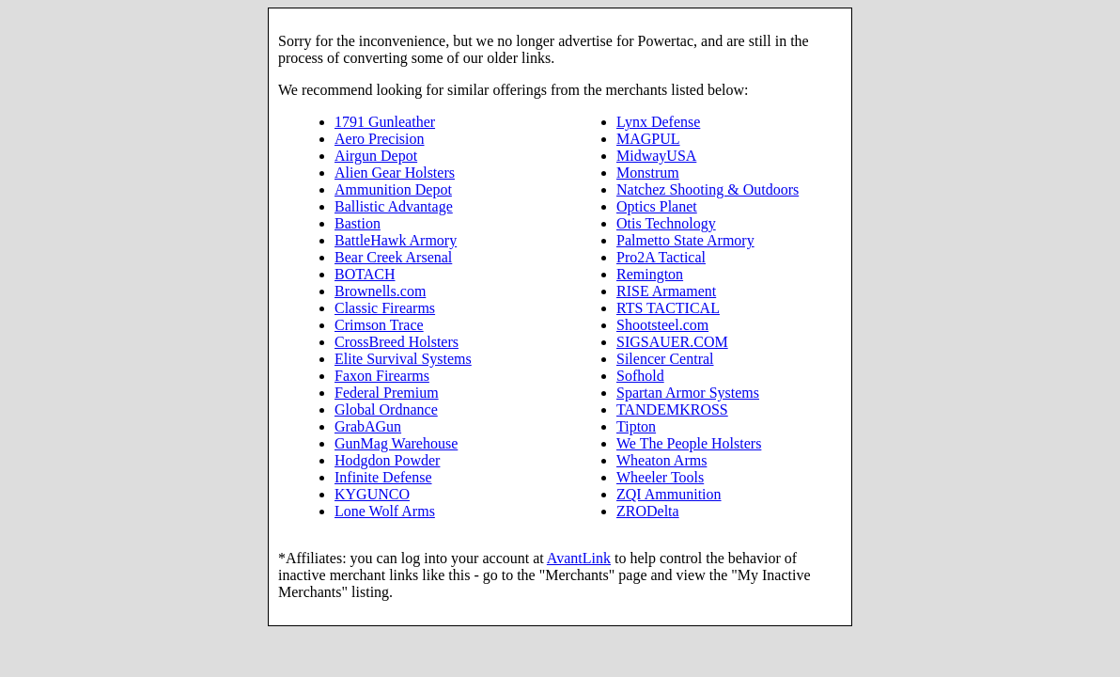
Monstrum (647, 173)
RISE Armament (666, 291)
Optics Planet (656, 206)
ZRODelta (647, 511)
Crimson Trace (379, 325)
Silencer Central (665, 359)
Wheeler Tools (660, 477)
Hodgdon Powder (387, 460)
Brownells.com (380, 291)
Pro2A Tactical (661, 257)
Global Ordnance (386, 409)
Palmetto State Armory (685, 240)
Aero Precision (379, 139)
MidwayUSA (656, 156)
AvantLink (579, 558)
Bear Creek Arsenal (393, 257)
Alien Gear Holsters (394, 173)
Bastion (357, 223)
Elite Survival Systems (403, 359)
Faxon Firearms (381, 376)
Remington (649, 274)
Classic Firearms (384, 308)
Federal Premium (386, 393)
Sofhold (640, 376)
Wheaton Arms (661, 460)
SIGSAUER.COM (672, 342)
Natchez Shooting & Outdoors (707, 189)
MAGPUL (648, 139)
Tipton (636, 426)
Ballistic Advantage (393, 206)
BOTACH (365, 274)
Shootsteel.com (662, 325)
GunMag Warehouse (396, 443)
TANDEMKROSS (672, 409)
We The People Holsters (688, 443)
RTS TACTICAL (668, 308)
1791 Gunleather (384, 122)
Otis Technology (666, 223)
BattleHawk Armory (395, 240)
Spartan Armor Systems (687, 393)
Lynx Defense (658, 122)
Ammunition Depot (393, 189)
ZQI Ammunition (669, 494)
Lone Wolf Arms (384, 511)
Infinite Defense (383, 477)
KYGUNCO (372, 494)
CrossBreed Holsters (396, 342)
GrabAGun (367, 426)
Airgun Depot (375, 156)
